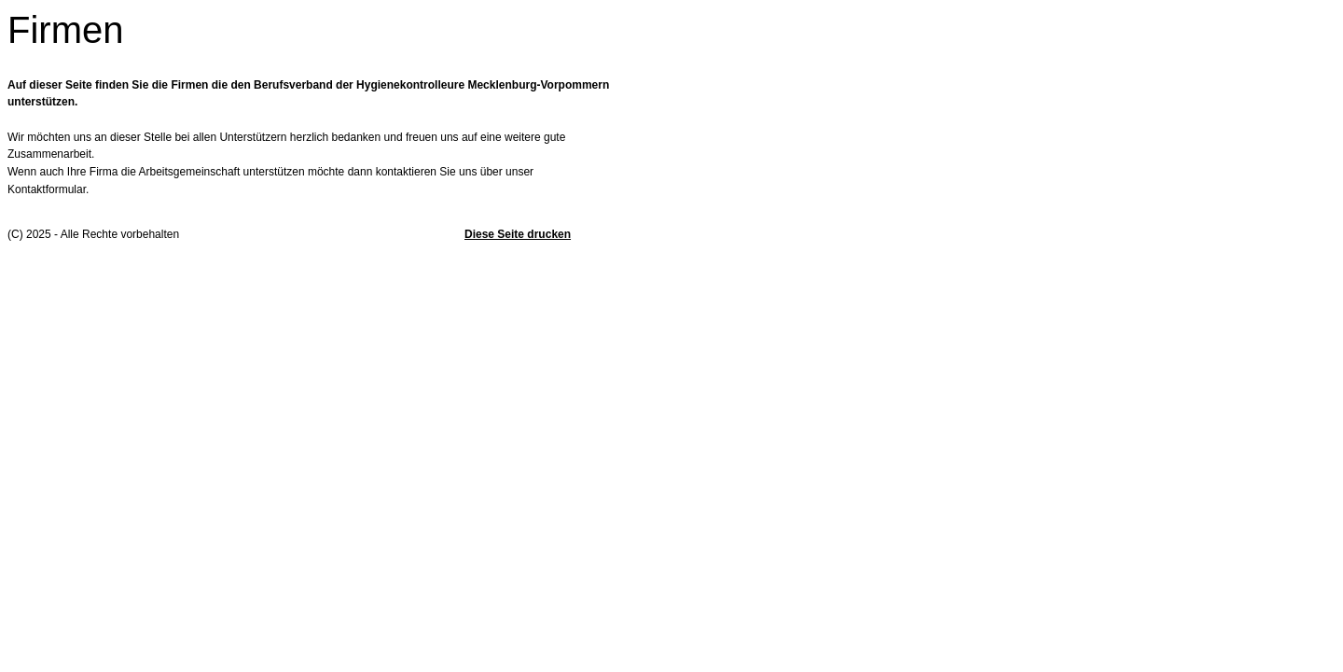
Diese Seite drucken (517, 234)
